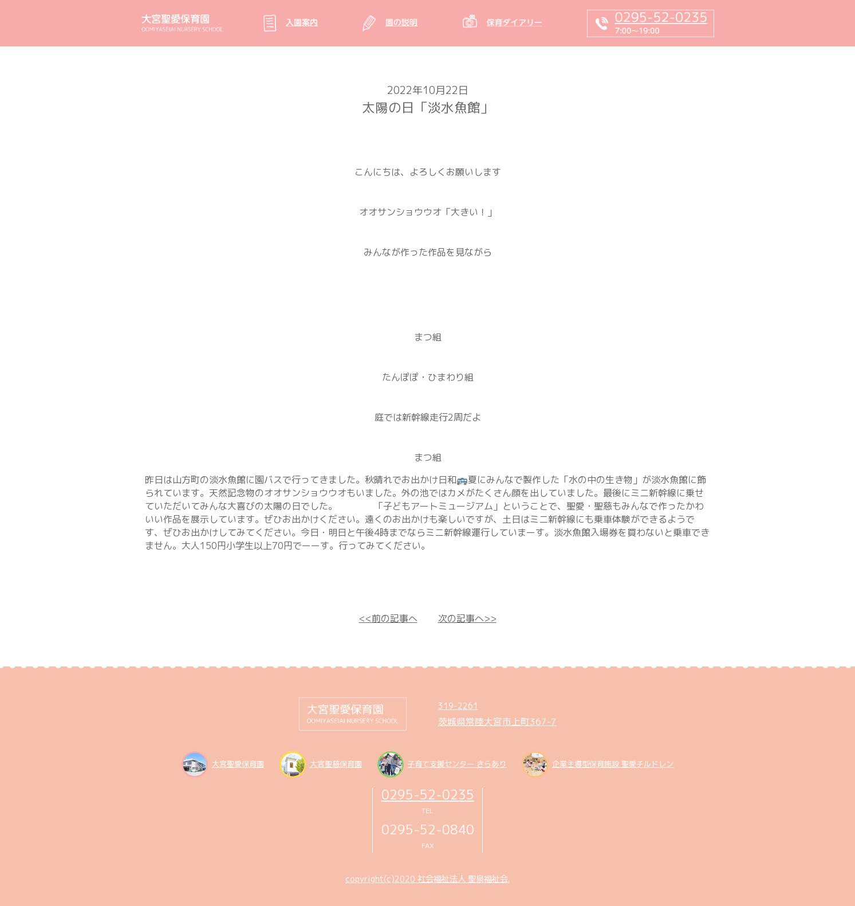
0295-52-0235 (427, 794)
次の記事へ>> (467, 618)
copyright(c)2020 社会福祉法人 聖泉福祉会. (427, 879)
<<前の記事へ (388, 618)
